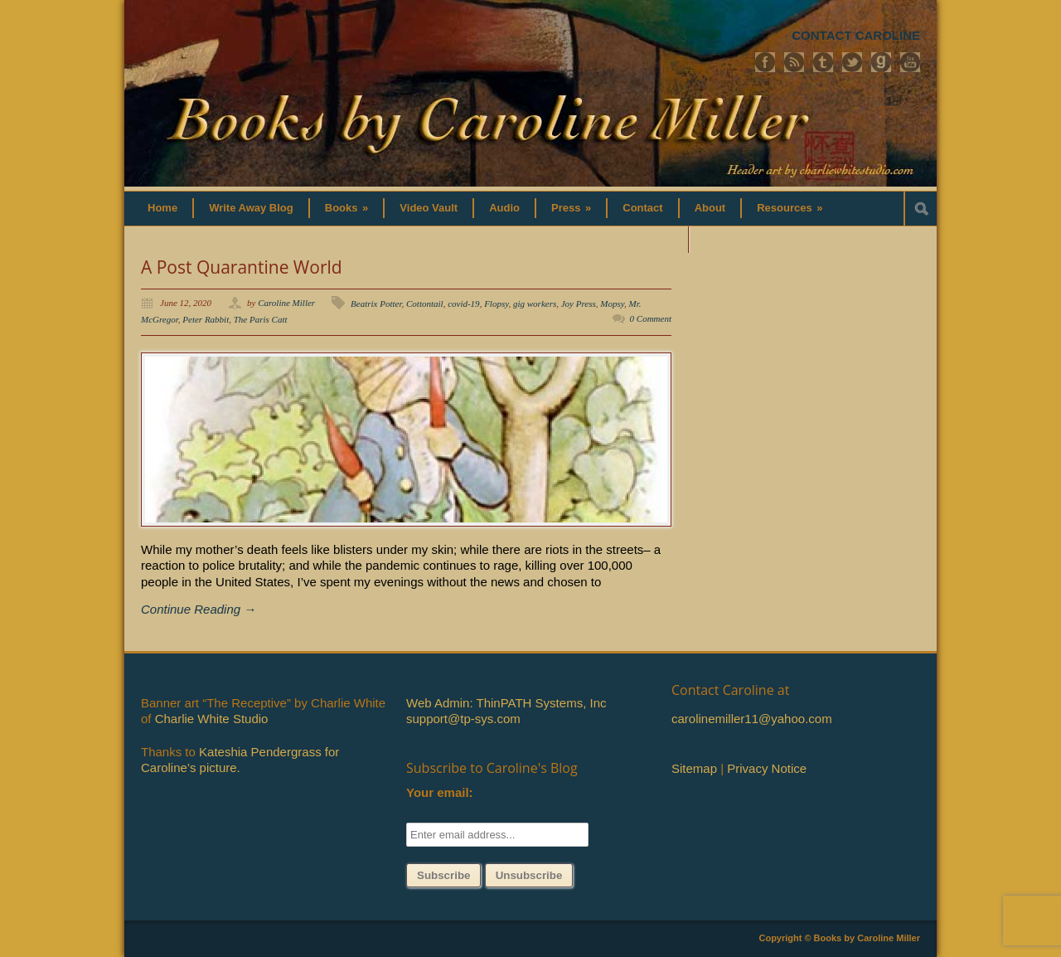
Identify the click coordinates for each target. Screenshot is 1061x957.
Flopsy (496, 303)
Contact (642, 208)
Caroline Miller (286, 303)
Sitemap (694, 768)
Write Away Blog (251, 208)
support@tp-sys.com (463, 719)
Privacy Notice (767, 768)
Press (571, 208)
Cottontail (424, 303)
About (710, 208)
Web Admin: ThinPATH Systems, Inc (506, 703)
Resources (789, 208)
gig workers (534, 303)
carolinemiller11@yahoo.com (751, 719)
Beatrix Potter (376, 303)
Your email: (439, 792)
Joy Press (578, 303)
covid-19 (463, 303)
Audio (504, 208)
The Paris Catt (261, 319)
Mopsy (612, 303)
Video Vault (429, 208)
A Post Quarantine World (241, 267)
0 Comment (650, 318)
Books (347, 208)
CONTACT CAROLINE (856, 35)
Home (162, 208)
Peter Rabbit (205, 319)
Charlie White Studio (212, 719)
